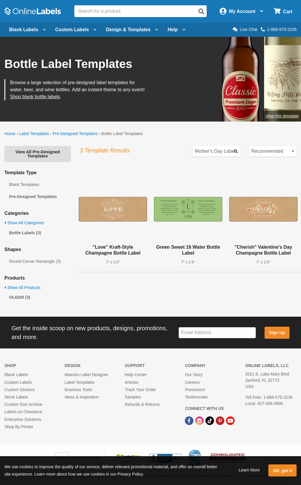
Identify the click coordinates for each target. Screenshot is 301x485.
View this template (282, 116)
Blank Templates (24, 184)
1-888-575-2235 (279, 29)
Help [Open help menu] (176, 29)
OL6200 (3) (19, 297)
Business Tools (78, 389)
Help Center (136, 374)
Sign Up (277, 332)
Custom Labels (18, 382)
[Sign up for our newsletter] (217, 332)
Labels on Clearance (23, 411)
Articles (131, 382)
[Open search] (201, 11)
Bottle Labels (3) (25, 232)
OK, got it (282, 470)
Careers (192, 382)
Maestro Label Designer (86, 374)
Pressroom (195, 389)
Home (9, 133)
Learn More (249, 470)
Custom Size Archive (23, 404)
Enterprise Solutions (22, 419)
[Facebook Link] (190, 420)
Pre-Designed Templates (75, 133)
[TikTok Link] (210, 420)
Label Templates (34, 133)
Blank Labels (16, 374)
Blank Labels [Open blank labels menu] (27, 29)
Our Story (194, 374)
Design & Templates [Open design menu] (132, 29)
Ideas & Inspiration (82, 397)
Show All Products (22, 287)
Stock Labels (16, 397)
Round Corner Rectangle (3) (35, 261)
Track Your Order (140, 389)
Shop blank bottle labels (35, 96)
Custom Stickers (19, 389)
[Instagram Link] (200, 420)
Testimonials (196, 397)
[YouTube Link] (230, 420)
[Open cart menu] (283, 11)
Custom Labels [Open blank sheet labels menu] (76, 29)
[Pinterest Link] (220, 420)
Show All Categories (24, 222)
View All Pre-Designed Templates (37, 154)
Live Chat (245, 29)
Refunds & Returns (142, 404)
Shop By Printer (18, 426)
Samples (133, 397)
